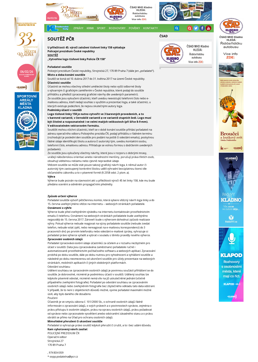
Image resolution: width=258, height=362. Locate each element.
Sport (101, 28)
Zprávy (78, 28)
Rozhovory (117, 28)
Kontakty (150, 28)
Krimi (90, 28)
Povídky (134, 28)
